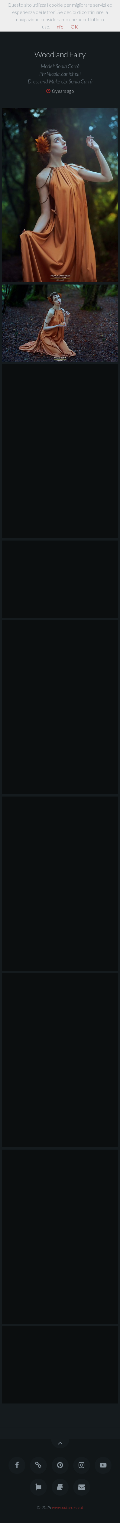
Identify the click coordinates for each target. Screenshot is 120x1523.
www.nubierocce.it (67, 1507)
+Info (58, 26)
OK (74, 26)
